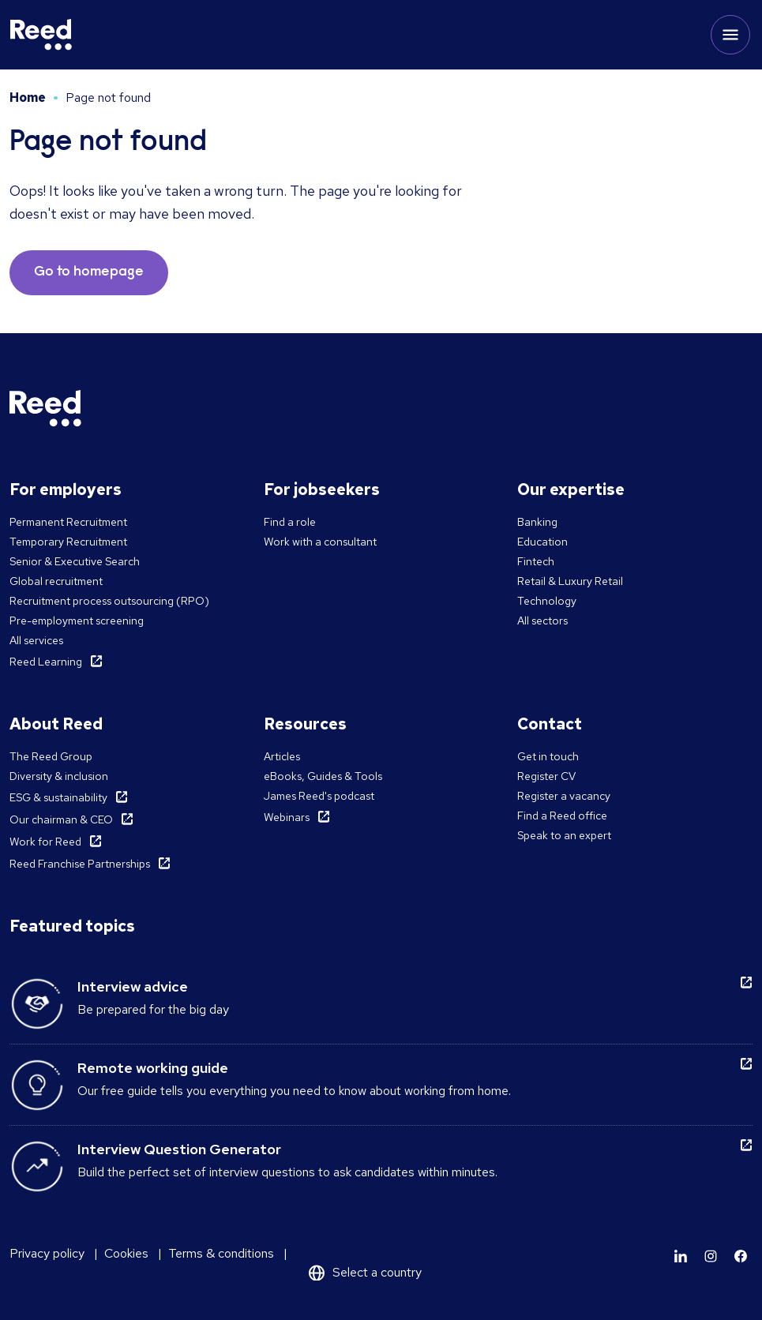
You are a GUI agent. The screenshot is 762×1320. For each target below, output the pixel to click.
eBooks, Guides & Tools (323, 776)
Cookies (126, 1253)
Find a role (290, 522)
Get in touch (548, 756)
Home (27, 97)
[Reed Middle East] (41, 34)
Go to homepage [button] (89, 272)
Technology (546, 601)
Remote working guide (152, 1068)
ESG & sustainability (58, 797)
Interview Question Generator (179, 1149)
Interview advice (132, 986)
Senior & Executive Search (74, 561)
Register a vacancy (563, 796)
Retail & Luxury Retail (570, 581)
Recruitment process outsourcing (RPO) (109, 601)
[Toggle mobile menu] (730, 35)
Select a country (377, 1272)
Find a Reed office (562, 815)
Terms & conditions (221, 1253)
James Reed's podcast (319, 796)
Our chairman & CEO (61, 819)
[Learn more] (681, 1256)
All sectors (542, 620)
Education (542, 541)
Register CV (546, 776)
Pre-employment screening (76, 620)
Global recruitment (56, 581)
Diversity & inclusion (58, 776)
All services (36, 640)
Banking (537, 522)
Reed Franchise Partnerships (79, 864)
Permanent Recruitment (68, 522)
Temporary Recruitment (68, 541)
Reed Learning (45, 661)
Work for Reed (45, 841)
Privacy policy (46, 1253)
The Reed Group (50, 756)
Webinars (287, 817)
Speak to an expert (564, 835)
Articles (282, 756)
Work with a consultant (320, 541)
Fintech (535, 561)
